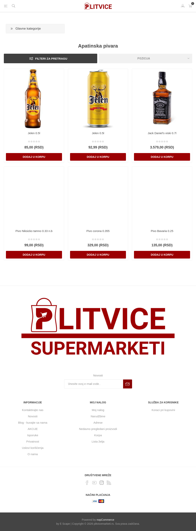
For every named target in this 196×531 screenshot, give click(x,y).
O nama (33, 454)
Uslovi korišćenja (32, 447)
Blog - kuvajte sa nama (32, 422)
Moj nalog (98, 410)
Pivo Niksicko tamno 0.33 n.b (34, 231)
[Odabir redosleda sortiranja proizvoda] (145, 58)
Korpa (98, 435)
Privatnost (32, 441)
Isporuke (32, 435)
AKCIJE (33, 428)
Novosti (33, 416)
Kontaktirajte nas (32, 410)
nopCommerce (105, 519)
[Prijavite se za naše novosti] (93, 383)
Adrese (98, 422)
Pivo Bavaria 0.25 (162, 231)
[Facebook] (87, 483)
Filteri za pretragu (51, 58)
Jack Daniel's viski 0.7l (162, 133)
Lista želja (98, 441)
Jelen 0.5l (34, 133)
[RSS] (109, 483)
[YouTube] (94, 483)
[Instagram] (102, 483)
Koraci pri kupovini (163, 410)
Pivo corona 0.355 (98, 231)
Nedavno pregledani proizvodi (98, 428)
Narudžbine (98, 416)
